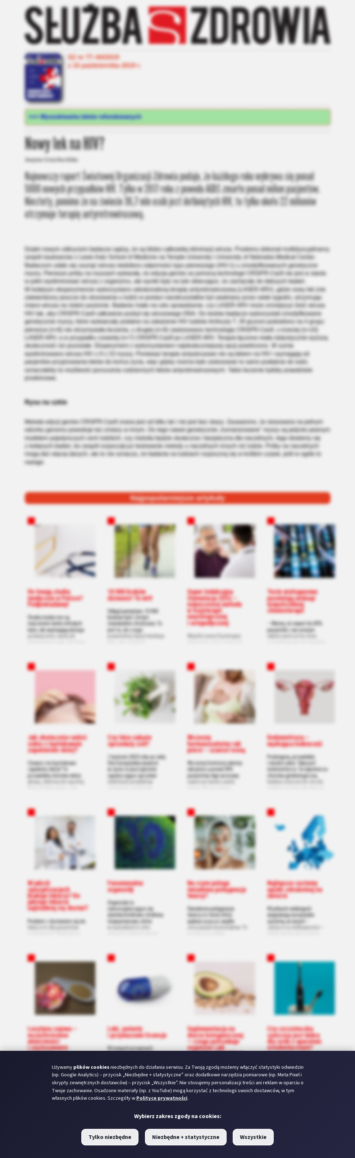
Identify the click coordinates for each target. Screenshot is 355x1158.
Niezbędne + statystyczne (185, 1137)
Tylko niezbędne (109, 1137)
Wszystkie (253, 1137)
